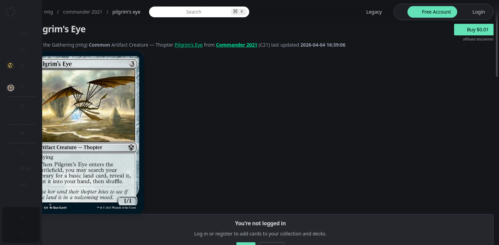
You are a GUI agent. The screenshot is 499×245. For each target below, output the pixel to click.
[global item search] (249, 11)
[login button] (474, 12)
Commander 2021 (303, 45)
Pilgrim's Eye (255, 45)
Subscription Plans (42, 216)
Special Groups (45, 114)
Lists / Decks (42, 182)
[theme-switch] (399, 12)
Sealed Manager (46, 198)
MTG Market (42, 98)
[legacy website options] (370, 12)
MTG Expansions (46, 82)
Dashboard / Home (43, 33)
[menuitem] (44, 33)
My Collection (37, 49)
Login (28, 232)
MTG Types (40, 131)
